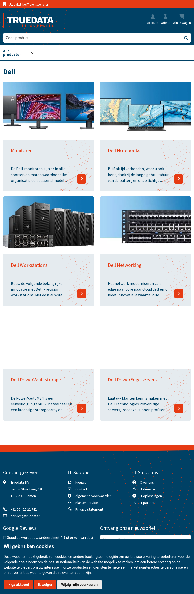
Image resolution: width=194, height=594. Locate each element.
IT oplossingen (151, 495)
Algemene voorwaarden (93, 495)
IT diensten (148, 489)
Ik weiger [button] (45, 585)
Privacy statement (89, 509)
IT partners (148, 502)
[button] (152, 17)
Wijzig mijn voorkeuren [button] (79, 585)
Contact (81, 489)
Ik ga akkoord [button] (18, 585)
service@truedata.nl (26, 516)
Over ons (147, 482)
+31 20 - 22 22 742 (24, 509)
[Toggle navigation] (19, 52)
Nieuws (80, 482)
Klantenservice (86, 502)
